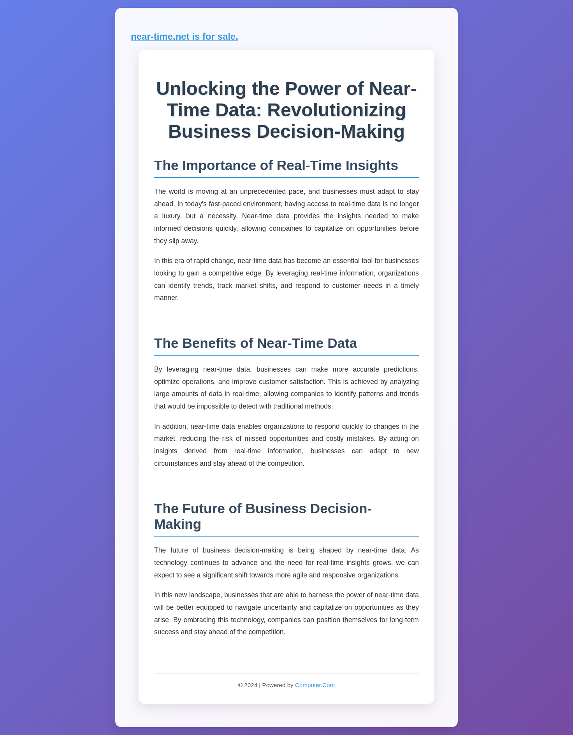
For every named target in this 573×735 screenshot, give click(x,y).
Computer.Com (315, 685)
